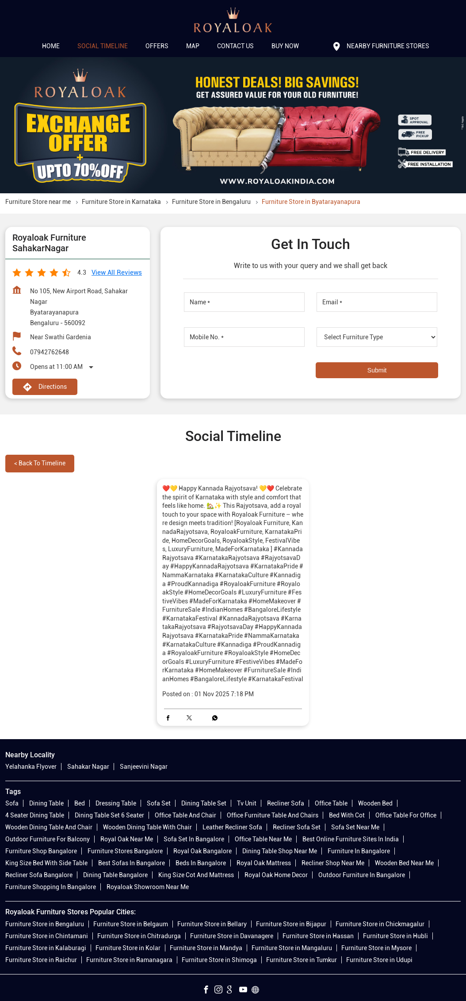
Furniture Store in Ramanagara (129, 959)
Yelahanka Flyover (31, 766)
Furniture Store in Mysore (376, 947)
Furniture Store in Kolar (127, 947)
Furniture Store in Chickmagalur (380, 924)
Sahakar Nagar (88, 766)
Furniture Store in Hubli (395, 936)
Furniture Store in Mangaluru (292, 947)
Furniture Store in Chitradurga (139, 936)
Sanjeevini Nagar (144, 766)
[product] (377, 337)
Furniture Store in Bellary (212, 924)
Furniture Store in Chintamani (46, 936)
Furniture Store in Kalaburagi (45, 947)
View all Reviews (117, 272)
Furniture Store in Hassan (318, 936)
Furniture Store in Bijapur (291, 924)
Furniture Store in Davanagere (231, 936)
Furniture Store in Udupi (379, 959)
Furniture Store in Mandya (206, 947)
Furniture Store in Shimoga (219, 959)
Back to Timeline (39, 463)
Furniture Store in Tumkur (301, 959)
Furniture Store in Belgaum (130, 924)
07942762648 (49, 352)
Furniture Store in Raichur (41, 959)
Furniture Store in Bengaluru (44, 924)
